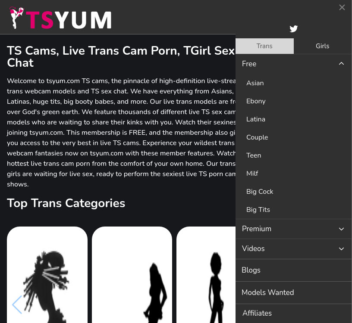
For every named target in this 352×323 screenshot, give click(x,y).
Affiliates (257, 313)
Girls (322, 46)
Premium (256, 229)
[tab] (265, 46)
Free (249, 64)
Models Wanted (268, 293)
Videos (253, 249)
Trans (265, 46)
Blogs (251, 270)
